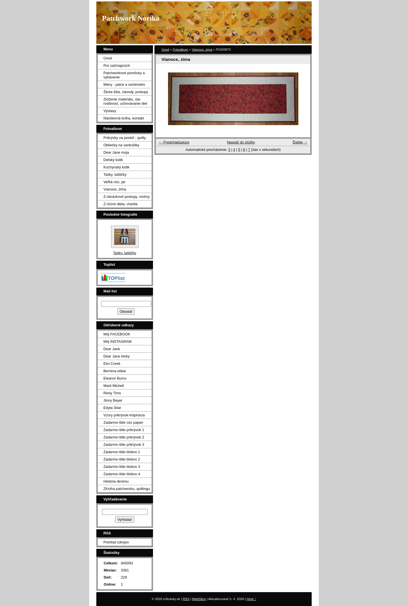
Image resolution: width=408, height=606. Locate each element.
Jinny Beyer (112, 400)
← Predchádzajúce (174, 142)
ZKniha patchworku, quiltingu (126, 489)
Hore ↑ (251, 599)
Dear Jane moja (116, 152)
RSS (186, 599)
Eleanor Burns (114, 378)
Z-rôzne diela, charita (120, 204)
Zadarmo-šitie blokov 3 (121, 466)
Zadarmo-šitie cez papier (123, 422)
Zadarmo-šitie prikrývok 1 (123, 430)
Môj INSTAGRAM (117, 341)
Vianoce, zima (202, 49)
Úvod (165, 49)
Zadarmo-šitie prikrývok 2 (123, 437)
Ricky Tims (112, 393)
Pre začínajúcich (116, 65)
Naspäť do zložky (241, 142)
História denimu (116, 481)
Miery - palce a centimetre (124, 84)
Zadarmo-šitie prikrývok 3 (123, 444)
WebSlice (199, 599)
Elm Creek (111, 363)
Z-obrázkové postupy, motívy (126, 196)
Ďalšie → (300, 142)
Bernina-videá (114, 371)
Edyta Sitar (112, 408)
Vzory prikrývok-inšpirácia (124, 415)
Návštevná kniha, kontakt (123, 118)
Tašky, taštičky (115, 174)
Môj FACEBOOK (116, 334)
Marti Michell (113, 386)
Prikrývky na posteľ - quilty (124, 138)
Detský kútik (113, 160)
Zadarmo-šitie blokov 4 (121, 474)
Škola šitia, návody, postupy (125, 92)
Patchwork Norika (131, 18)
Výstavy (109, 111)
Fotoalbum (180, 49)
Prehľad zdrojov (116, 542)
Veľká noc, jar (114, 182)
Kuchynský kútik (116, 167)
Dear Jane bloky (116, 356)
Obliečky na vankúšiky (121, 145)
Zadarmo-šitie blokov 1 (121, 452)
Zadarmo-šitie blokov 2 (121, 459)
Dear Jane (111, 349)
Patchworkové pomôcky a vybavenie (124, 75)
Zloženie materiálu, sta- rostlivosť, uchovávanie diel (125, 101)
